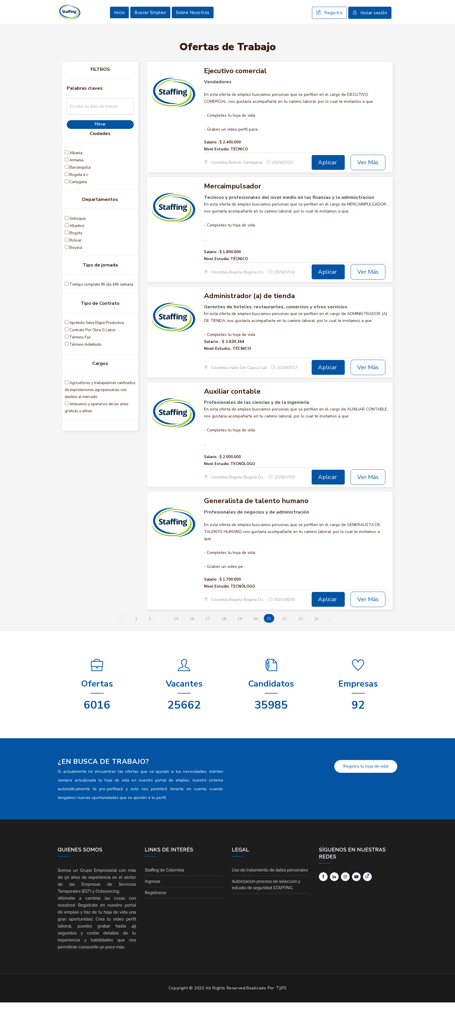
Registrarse (155, 911)
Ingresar (152, 900)
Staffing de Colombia (164, 888)
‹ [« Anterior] (122, 637)
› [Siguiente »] (330, 637)
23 (300, 637)
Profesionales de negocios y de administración (256, 531)
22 (284, 637)
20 (255, 637)
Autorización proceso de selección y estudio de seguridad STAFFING (266, 903)
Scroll (445, 1007)
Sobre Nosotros (193, 22)
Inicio (119, 22)
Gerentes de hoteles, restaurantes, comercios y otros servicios (275, 326)
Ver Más (368, 181)
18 (223, 637)
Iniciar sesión (370, 22)
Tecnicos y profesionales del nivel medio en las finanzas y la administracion (289, 216)
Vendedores (218, 101)
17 (207, 637)
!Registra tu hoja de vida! (366, 785)
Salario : (211, 161)
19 (239, 637)
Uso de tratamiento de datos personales (270, 888)
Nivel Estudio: (217, 168)
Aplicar (328, 181)
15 (176, 637)
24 (316, 637)
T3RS (281, 1006)
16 (191, 637)
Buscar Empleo (150, 22)
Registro (329, 22)
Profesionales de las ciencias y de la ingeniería (256, 421)
